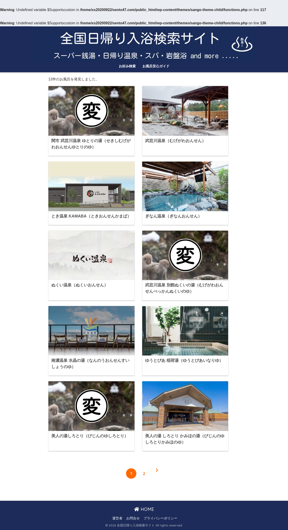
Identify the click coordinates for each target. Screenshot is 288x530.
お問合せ (133, 518)
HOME (144, 509)
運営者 (117, 518)
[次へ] (157, 473)
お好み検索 (127, 66)
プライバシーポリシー (160, 518)
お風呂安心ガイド (155, 66)
